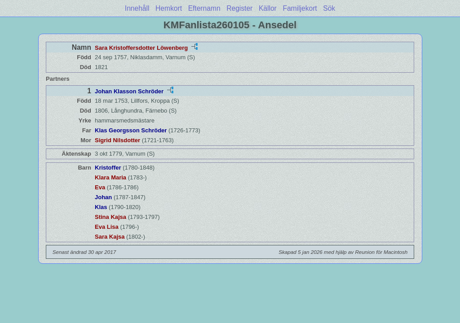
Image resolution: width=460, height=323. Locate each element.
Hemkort (168, 8)
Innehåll (137, 8)
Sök (329, 8)
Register (239, 8)
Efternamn (204, 8)
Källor (268, 8)
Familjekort (300, 8)
